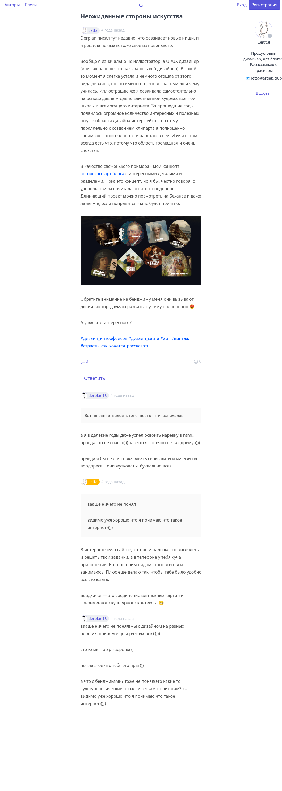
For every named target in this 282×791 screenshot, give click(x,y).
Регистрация (264, 5)
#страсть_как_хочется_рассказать (115, 346)
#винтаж (180, 338)
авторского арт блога (102, 174)
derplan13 (98, 396)
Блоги (31, 5)
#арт (165, 338)
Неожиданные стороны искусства (132, 16)
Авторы (12, 5)
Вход (242, 5)
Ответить (94, 378)
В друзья (264, 93)
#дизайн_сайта (143, 338)
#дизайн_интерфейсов (104, 338)
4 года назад (122, 395)
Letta (93, 30)
